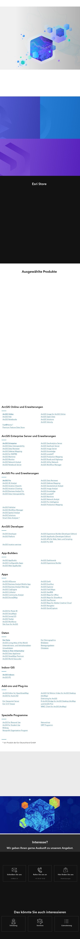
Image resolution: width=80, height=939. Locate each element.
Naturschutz (45, 716)
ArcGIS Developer (10, 531)
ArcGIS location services (12, 541)
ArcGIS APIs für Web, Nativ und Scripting (57, 536)
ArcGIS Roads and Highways (52, 458)
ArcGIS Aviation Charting (12, 487)
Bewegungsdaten (48, 640)
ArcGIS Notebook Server (12, 463)
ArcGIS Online (8, 414)
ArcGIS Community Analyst (13, 591)
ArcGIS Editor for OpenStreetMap (16, 687)
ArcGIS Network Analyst (12, 461)
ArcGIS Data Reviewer (11, 448)
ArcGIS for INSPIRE (10, 453)
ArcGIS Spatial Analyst (11, 510)
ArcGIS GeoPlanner (48, 596)
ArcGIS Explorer (47, 583)
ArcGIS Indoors (8, 669)
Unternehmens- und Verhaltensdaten (17, 640)
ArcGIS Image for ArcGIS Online (53, 414)
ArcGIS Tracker (8, 614)
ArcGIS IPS (7, 672)
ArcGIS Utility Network (50, 461)
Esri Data (6, 635)
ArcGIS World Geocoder (12, 653)
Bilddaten (44, 638)
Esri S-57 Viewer (9, 698)
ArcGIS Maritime (9, 456)
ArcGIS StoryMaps (10, 609)
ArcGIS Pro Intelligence (50, 500)
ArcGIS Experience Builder (51, 560)
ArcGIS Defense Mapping (12, 450)
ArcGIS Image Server (49, 448)
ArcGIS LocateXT (47, 453)
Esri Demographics (48, 635)
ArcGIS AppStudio (10, 557)
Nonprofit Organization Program (15, 724)
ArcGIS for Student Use (12, 719)
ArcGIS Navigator (47, 601)
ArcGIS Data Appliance (12, 648)
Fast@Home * (8, 424)
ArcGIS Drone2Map (10, 594)
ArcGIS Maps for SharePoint (52, 594)
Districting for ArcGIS (49, 693)
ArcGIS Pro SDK (47, 539)
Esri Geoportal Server (11, 695)
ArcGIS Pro (7, 479)
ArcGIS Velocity (47, 422)
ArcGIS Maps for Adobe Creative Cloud (56, 599)
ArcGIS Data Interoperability (14, 445)
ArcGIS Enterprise (10, 443)
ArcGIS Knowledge (48, 450)
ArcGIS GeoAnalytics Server (52, 443)
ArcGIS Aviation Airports (12, 484)
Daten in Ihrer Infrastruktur (13, 646)
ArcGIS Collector (9, 588)
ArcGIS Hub (7, 417)
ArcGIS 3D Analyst (10, 482)
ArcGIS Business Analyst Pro (14, 489)
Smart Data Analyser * (11, 515)
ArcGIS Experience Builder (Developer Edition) (59, 531)
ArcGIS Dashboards (48, 557)
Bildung (6, 721)
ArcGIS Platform (9, 534)
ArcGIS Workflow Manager (51, 463)
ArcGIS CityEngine (10, 586)
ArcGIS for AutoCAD (11, 690)
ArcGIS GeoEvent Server (50, 445)
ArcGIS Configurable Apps (13, 560)
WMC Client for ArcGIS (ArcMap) (54, 701)
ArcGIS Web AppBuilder (12, 562)
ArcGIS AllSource (9, 578)
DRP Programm (47, 719)
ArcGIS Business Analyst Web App (16, 583)
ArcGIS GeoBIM (47, 588)
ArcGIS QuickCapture (49, 604)
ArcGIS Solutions (47, 419)
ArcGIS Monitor (9, 458)
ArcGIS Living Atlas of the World (15, 638)
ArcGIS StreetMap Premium (13, 651)
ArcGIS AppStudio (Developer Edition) (56, 534)
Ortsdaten (45, 643)
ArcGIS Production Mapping (52, 456)
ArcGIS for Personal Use (12, 716)
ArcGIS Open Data (48, 417)
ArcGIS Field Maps (48, 586)
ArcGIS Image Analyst (49, 487)
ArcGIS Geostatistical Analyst (52, 484)
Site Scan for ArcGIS (10, 619)
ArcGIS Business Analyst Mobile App (17, 581)
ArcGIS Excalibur (47, 581)
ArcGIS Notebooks (10, 419)
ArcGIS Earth (46, 578)
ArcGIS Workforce (10, 617)
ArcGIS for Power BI (10, 607)
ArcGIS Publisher (9, 505)
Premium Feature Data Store (14, 427)
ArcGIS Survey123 (10, 612)
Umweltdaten (8, 643)
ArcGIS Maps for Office (50, 591)
